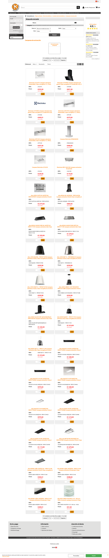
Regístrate (21, 33)
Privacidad (74, 533)
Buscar (34, 24)
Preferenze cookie (54, 545)
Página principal (12, 14)
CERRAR (107, 555)
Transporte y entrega (16, 529)
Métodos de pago (15, 531)
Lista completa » (95, 60)
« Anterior (45, 61)
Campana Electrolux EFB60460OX (69, 140)
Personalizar (76, 555)
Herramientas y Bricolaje (73, 14)
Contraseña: (13, 25)
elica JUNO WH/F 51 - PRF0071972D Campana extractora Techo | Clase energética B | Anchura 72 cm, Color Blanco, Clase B (40, 290)
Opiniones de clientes (47, 531)
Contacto (44, 529)
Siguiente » (63, 61)
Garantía (74, 529)
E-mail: (11, 20)
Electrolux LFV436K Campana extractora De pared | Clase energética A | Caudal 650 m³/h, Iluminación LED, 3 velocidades (40, 113)
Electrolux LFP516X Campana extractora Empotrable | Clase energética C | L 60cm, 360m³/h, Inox (40, 142)
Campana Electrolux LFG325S (40, 168)
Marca (34, 32)
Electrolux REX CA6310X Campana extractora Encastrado (69, 169)
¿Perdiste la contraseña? (18, 32)
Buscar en (34, 30)
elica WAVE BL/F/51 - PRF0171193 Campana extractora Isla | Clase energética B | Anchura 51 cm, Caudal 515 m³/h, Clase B (69, 320)
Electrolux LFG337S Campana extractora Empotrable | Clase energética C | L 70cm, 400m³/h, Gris (40, 85)
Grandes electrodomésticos (54, 27)
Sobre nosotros (45, 528)
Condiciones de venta (77, 528)
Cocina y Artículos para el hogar (34, 14)
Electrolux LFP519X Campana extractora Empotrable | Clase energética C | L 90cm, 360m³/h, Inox (69, 113)
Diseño (59, 30)
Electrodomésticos (22, 14)
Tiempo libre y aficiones (61, 14)
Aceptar (94, 555)
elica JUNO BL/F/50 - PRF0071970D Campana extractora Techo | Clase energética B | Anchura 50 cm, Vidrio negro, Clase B (40, 260)
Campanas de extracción (66, 27)
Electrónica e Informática (48, 14)
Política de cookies (5, 556)
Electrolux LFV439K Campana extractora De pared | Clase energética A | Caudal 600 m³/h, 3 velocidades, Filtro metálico (69, 85)
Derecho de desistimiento (78, 531)
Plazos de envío (14, 528)
